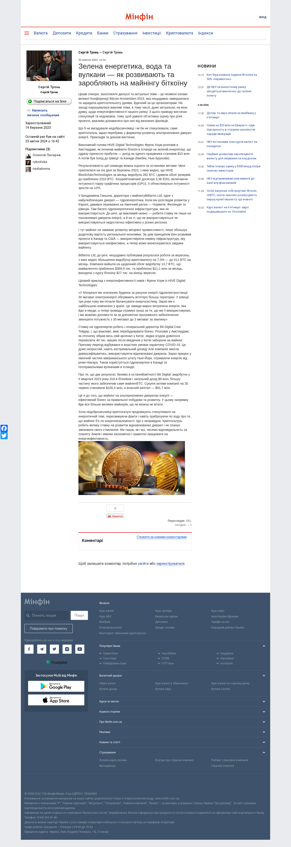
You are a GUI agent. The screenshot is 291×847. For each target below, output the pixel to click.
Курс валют (106, 610)
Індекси (205, 33)
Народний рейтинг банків (227, 627)
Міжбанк (104, 622)
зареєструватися (170, 563)
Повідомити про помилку (48, 628)
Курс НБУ (105, 616)
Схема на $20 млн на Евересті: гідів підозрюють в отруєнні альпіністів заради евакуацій (231, 130)
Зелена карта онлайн (113, 760)
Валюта (41, 33)
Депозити (62, 33)
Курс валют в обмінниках (171, 683)
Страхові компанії (222, 765)
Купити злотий (220, 689)
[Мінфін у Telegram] (41, 649)
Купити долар (108, 689)
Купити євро (163, 689)
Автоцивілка (107, 765)
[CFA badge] (34, 782)
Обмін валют (107, 683)
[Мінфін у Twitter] (54, 649)
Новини (207, 66)
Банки (102, 33)
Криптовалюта (179, 33)
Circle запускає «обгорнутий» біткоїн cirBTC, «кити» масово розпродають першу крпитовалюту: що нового (232, 195)
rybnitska (40, 162)
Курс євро (217, 610)
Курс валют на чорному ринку (230, 683)
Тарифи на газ (220, 622)
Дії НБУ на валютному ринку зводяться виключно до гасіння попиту (229, 91)
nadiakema (41, 169)
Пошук (79, 615)
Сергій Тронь (49, 92)
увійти (143, 563)
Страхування (125, 33)
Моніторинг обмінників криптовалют (122, 633)
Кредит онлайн (165, 627)
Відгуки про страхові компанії (174, 760)
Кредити (84, 33)
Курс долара (163, 610)
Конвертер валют (110, 627)
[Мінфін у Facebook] (29, 649)
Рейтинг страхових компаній (229, 760)
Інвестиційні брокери (224, 616)
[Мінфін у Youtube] (79, 649)
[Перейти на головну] (145, 17)
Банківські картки (166, 616)
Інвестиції (151, 33)
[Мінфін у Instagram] (67, 649)
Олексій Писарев (47, 155)
